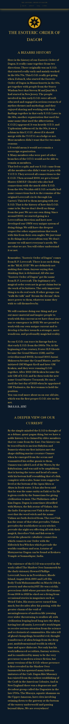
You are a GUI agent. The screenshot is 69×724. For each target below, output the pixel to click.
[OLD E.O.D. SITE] (17, 406)
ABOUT (31, 6)
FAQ (38, 6)
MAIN (24, 6)
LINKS (44, 6)
